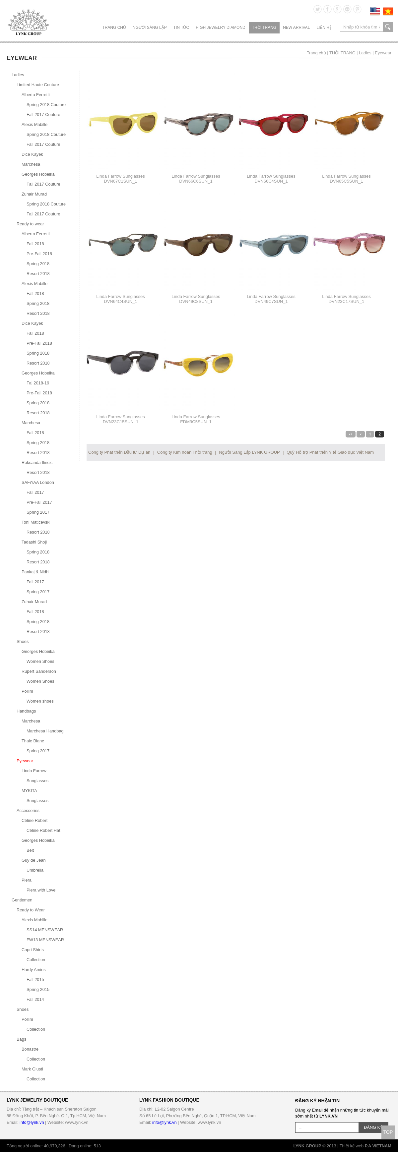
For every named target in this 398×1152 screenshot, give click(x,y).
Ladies (365, 52)
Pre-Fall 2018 (39, 253)
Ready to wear (30, 223)
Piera (27, 880)
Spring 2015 (38, 989)
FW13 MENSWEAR (45, 939)
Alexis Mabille (34, 124)
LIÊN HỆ (324, 27)
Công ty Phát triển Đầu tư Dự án (119, 452)
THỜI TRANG (264, 27)
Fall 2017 (35, 492)
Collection (36, 959)
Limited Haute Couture (38, 84)
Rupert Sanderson (39, 671)
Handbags (26, 711)
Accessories (28, 810)
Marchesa (31, 164)
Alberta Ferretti (36, 94)
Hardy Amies (34, 969)
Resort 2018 (38, 273)
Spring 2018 (38, 263)
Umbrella (35, 870)
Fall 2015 (35, 979)
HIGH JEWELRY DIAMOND (220, 27)
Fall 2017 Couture (43, 114)
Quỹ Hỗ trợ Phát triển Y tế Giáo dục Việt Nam (330, 452)
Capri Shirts (33, 949)
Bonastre (30, 1049)
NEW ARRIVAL (296, 27)
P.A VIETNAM (378, 1145)
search (388, 27)
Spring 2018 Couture (46, 104)
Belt (30, 850)
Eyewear (383, 52)
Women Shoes (40, 661)
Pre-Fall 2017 (39, 502)
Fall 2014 (35, 999)
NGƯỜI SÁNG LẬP (150, 27)
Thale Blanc (33, 740)
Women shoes (40, 701)
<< (350, 434)
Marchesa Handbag (45, 730)
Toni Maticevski (36, 522)
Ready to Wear (31, 909)
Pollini (27, 691)
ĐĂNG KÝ (373, 1127)
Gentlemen (22, 899)
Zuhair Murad (34, 194)
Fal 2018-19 (38, 382)
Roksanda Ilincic (37, 462)
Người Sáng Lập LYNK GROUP (249, 452)
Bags (21, 1039)
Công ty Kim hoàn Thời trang (184, 452)
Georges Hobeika (38, 174)
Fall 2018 (35, 243)
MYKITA (29, 790)
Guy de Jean (34, 860)
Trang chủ (114, 27)
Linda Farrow (34, 770)
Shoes (23, 641)
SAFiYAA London (38, 482)
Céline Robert (34, 820)
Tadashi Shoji (34, 542)
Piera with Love (41, 890)
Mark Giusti (32, 1068)
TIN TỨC (181, 27)
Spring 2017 (38, 512)
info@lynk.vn (32, 1122)
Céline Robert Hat (43, 830)
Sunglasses (37, 780)
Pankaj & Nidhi (35, 571)
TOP (388, 1132)
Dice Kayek (32, 154)
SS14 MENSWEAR (45, 929)
